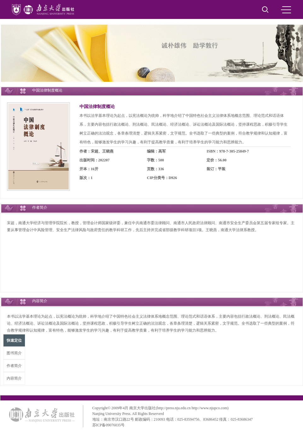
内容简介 (14, 378)
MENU (286, 9)
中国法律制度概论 (97, 106)
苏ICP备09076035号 (108, 425)
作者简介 (14, 365)
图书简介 (14, 353)
